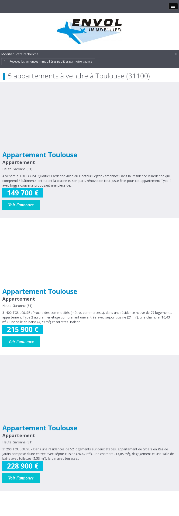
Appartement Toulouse (39, 154)
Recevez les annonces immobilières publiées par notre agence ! (51, 62)
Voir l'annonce (21, 205)
